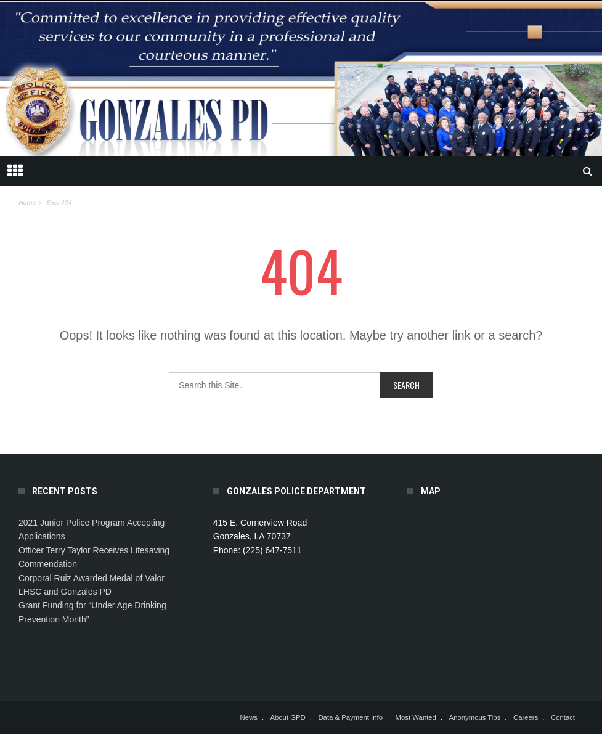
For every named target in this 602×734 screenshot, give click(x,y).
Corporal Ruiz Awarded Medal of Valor (91, 578)
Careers (525, 717)
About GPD (287, 717)
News (248, 717)
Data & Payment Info (350, 717)
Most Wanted (416, 717)
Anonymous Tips (475, 717)
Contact (563, 717)
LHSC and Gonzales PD (65, 592)
